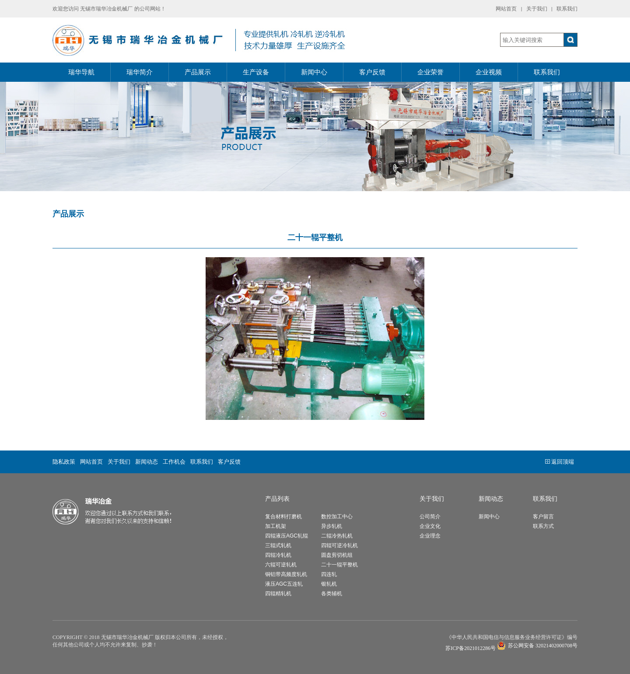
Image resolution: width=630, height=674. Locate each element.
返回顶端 (559, 461)
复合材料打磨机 (283, 516)
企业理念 (430, 536)
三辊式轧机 (278, 545)
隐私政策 (63, 461)
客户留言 (543, 516)
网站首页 (506, 9)
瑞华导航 (81, 72)
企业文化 (430, 526)
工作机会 (174, 461)
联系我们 (567, 9)
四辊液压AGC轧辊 (286, 536)
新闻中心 (314, 72)
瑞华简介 (139, 72)
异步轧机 (331, 526)
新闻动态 (146, 461)
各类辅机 (331, 593)
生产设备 (256, 72)
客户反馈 (372, 72)
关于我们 (536, 9)
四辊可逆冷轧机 (339, 545)
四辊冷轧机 (278, 555)
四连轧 (329, 574)
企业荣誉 (430, 72)
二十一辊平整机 (339, 565)
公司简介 (430, 516)
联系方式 (543, 526)
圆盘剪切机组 (337, 555)
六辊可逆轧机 (281, 565)
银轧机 (329, 584)
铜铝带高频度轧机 (286, 574)
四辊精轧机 (278, 593)
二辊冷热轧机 (337, 536)
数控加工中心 (337, 516)
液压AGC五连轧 (284, 584)
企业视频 (489, 72)
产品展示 (198, 72)
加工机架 (275, 526)
